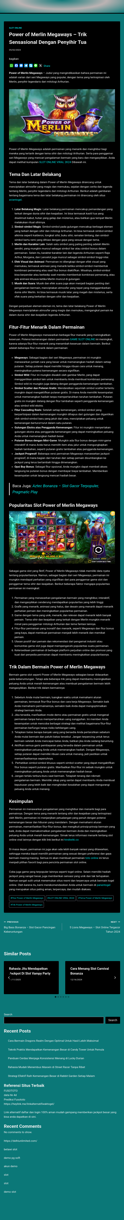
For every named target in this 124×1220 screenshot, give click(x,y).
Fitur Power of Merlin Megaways (26, 898)
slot (6, 1174)
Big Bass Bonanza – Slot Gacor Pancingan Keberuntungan (31, 926)
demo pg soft (12, 1157)
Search (8, 1014)
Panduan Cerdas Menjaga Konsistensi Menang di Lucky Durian (46, 1058)
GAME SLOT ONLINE (82, 339)
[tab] (55, 997)
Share (47, 65)
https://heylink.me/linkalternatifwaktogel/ (29, 1103)
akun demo (10, 1166)
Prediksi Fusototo (14, 1099)
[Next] (115, 977)
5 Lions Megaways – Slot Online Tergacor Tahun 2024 (92, 926)
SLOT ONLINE (15, 28)
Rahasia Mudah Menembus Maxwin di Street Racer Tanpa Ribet (46, 1067)
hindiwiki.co (71, 839)
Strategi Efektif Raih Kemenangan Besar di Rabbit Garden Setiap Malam (51, 1076)
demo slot (10, 1191)
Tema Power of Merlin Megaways (95, 898)
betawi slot (10, 1149)
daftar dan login (31, 1112)
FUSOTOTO (11, 1090)
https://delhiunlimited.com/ (20, 1140)
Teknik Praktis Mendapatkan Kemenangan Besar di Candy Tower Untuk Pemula (56, 1049)
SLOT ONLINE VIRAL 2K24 (55, 162)
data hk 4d (10, 1095)
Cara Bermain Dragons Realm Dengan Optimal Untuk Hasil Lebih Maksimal (53, 1040)
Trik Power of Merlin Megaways (26, 904)
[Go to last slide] (9, 977)
